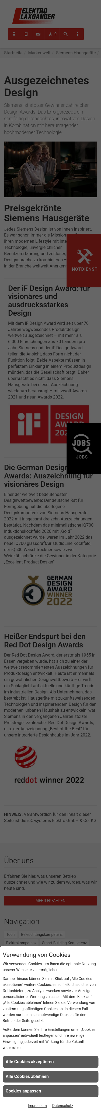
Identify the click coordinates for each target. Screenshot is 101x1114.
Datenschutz (62, 1106)
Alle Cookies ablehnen (27, 1076)
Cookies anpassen (23, 1091)
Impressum (37, 1106)
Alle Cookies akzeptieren (30, 1061)
